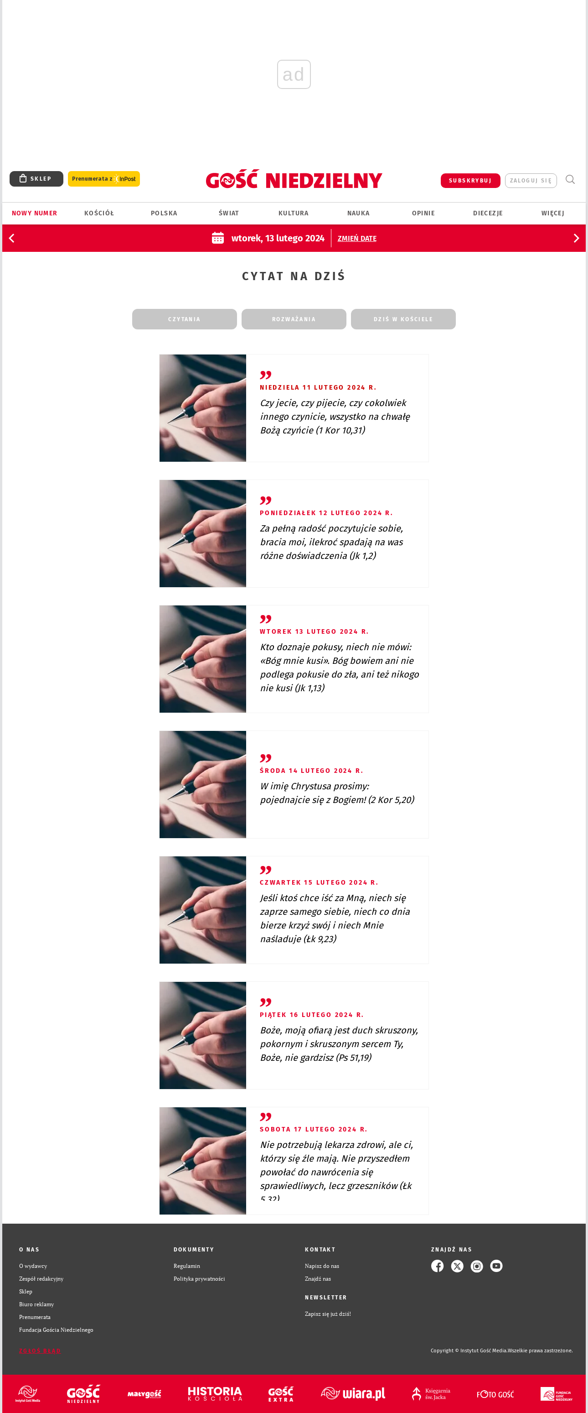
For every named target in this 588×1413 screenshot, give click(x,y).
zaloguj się (531, 180)
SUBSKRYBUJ (470, 180)
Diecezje (488, 213)
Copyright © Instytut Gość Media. (469, 1351)
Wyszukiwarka (570, 179)
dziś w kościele (403, 319)
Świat (229, 213)
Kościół (99, 213)
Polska (164, 213)
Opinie (423, 213)
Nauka (358, 213)
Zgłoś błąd (40, 1351)
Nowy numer (35, 213)
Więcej (553, 213)
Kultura (294, 213)
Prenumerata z (104, 179)
